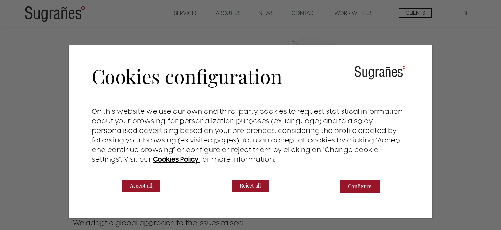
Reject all (250, 185)
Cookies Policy (176, 160)
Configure (359, 186)
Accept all (141, 185)
